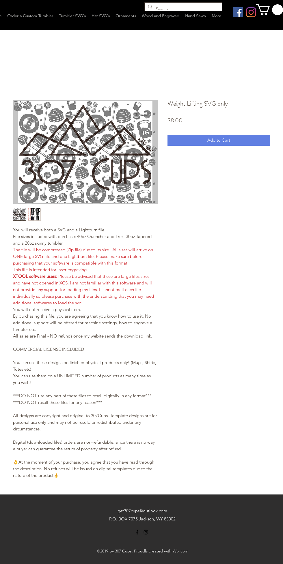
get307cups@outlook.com (142, 511)
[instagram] (146, 532)
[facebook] (137, 532)
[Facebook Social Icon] (238, 12)
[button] (269, 9)
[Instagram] (251, 12)
